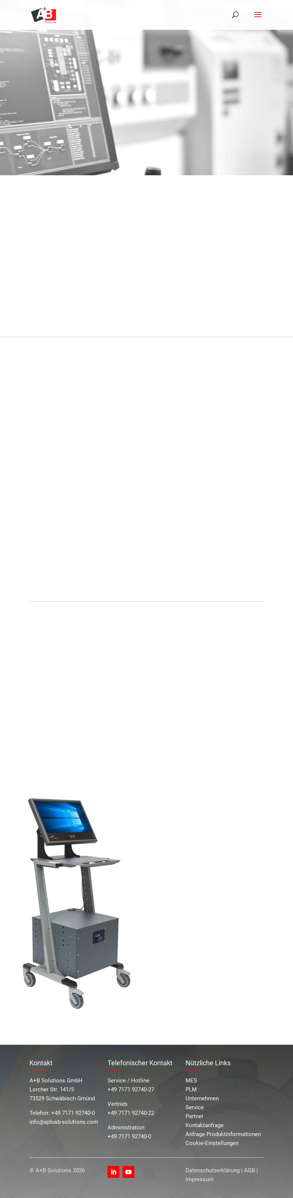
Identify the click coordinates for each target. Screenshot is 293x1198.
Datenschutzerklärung (213, 1170)
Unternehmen (202, 1098)
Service (195, 1107)
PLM (191, 1089)
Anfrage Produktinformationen (223, 1134)
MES (191, 1080)
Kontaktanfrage (205, 1125)
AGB (249, 1170)
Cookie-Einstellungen (212, 1143)
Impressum (199, 1179)
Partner (194, 1116)
